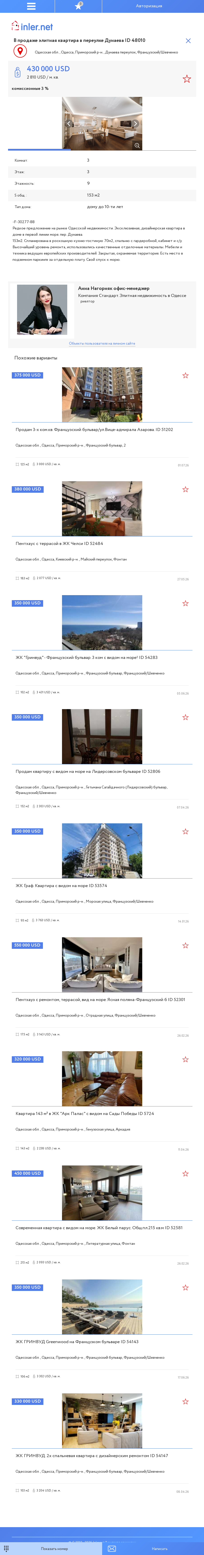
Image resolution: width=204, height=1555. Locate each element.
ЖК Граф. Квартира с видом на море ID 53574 (61, 886)
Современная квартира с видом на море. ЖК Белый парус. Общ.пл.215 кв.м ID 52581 (99, 1228)
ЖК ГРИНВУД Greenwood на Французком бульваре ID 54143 (77, 1342)
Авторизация (149, 6)
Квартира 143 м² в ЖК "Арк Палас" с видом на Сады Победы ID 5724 (85, 1113)
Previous (69, 123)
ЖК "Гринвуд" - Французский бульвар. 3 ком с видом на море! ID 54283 (87, 657)
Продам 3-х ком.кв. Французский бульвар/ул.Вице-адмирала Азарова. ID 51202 (94, 429)
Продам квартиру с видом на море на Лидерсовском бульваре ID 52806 (88, 771)
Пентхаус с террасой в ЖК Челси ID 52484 (59, 543)
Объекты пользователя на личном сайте (102, 343)
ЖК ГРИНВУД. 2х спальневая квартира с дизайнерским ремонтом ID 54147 (92, 1456)
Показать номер (54, 1548)
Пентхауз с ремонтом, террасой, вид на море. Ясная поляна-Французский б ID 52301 (100, 1000)
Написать (160, 1548)
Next (135, 123)
